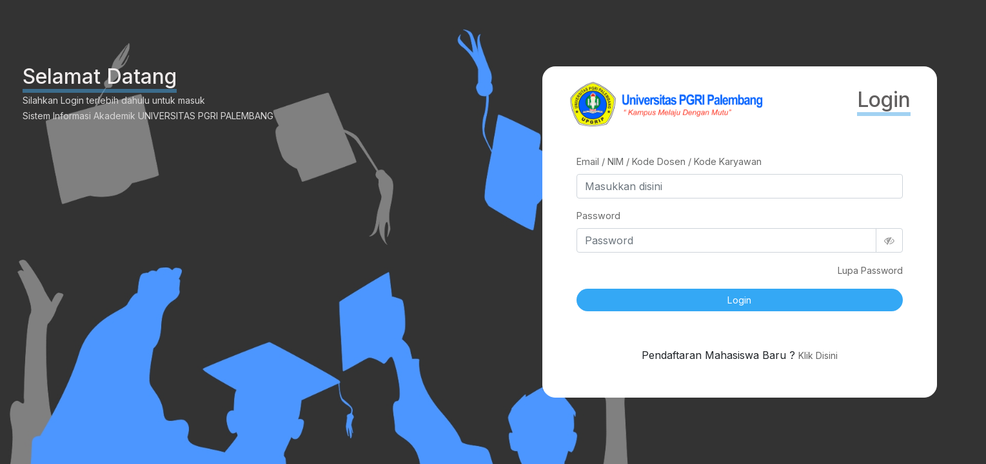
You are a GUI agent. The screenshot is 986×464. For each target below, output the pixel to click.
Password (598, 215)
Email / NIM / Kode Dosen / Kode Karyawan (669, 161)
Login (739, 300)
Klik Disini (818, 355)
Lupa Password (870, 270)
